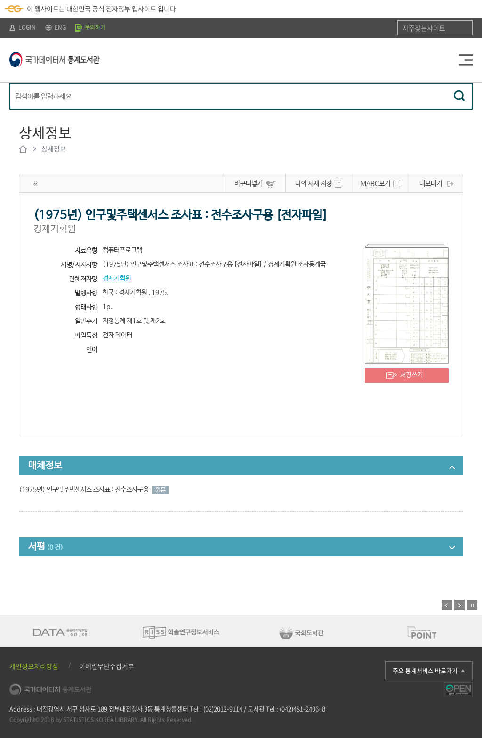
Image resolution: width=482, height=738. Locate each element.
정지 (472, 605)
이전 (447, 605)
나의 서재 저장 (313, 184)
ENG (55, 27)
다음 (459, 605)
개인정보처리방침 (33, 666)
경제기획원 (117, 278)
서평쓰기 (411, 375)
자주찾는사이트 (423, 28)
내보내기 (430, 184)
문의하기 (90, 27)
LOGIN (22, 27)
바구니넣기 (248, 184)
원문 (160, 490)
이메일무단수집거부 (106, 666)
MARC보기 (375, 184)
